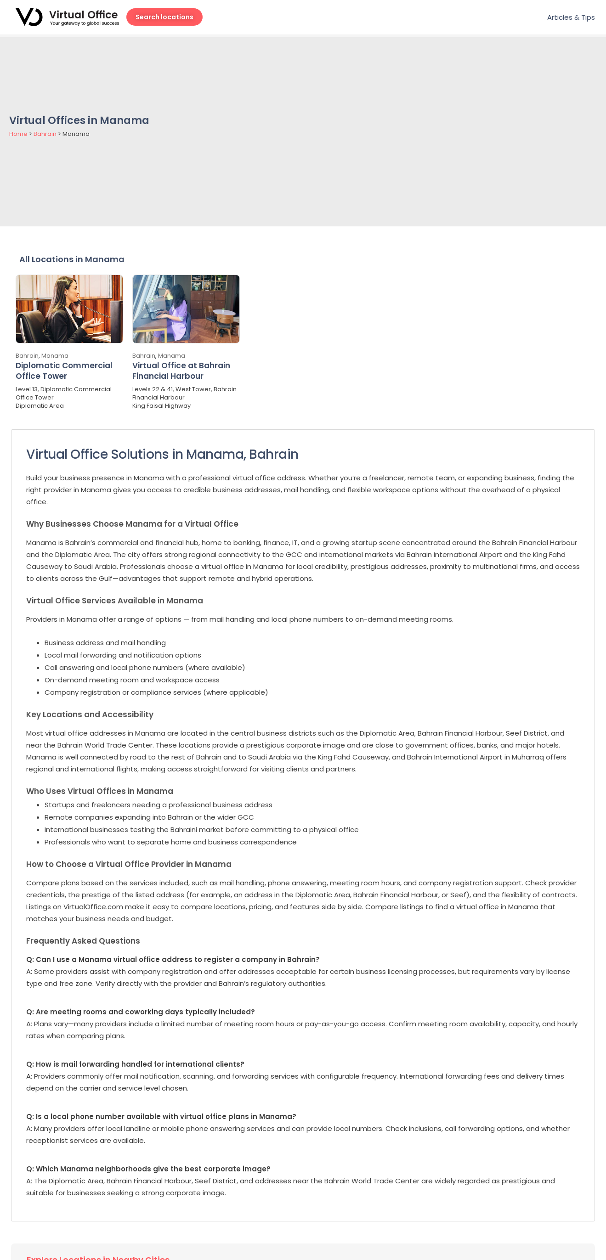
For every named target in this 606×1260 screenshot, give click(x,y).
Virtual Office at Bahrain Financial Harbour (181, 371)
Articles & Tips (571, 17)
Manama (54, 355)
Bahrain (45, 134)
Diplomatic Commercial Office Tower (64, 371)
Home (18, 134)
